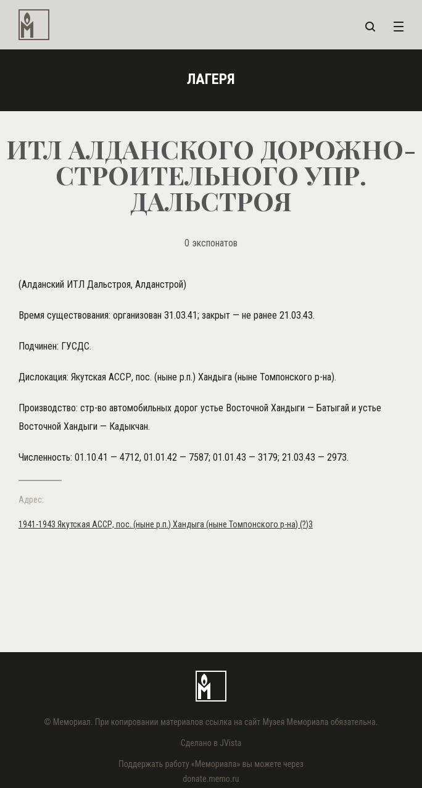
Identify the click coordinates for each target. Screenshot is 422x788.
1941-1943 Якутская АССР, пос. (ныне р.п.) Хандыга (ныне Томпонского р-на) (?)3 (166, 524)
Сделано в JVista (211, 743)
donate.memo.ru (211, 779)
